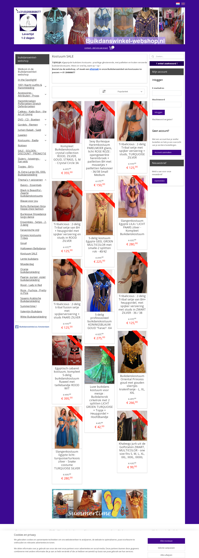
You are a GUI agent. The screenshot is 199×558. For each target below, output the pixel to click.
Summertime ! (28, 306)
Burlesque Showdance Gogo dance (33, 215)
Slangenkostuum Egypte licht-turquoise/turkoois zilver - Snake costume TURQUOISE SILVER (67, 460)
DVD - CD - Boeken (32, 119)
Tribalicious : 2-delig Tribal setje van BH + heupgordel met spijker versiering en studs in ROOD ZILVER (67, 232)
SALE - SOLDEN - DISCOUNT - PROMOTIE (32, 152)
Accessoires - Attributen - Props (32, 94)
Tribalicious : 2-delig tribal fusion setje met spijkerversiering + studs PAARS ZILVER (66, 310)
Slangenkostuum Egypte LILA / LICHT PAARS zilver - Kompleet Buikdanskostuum (132, 227)
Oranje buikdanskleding (30, 271)
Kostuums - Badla (32, 140)
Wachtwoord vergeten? (162, 119)
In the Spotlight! (27, 80)
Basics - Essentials (31, 185)
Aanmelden (160, 180)
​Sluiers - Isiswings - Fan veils (32, 160)
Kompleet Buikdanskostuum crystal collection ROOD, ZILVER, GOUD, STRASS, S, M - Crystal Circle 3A (66, 155)
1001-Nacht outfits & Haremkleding (32, 86)
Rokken (22, 145)
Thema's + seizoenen (32, 179)
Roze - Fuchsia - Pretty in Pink (33, 292)
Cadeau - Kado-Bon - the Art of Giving (32, 113)
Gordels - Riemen (32, 124)
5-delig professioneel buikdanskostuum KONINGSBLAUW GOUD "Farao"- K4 (99, 321)
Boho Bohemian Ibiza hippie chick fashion (33, 207)
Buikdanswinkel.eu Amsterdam (32, 327)
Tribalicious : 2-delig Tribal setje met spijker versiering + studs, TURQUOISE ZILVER (132, 151)
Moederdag (27, 264)
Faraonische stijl (29, 230)
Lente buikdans (29, 259)
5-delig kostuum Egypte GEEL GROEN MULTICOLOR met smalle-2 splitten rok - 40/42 (99, 244)
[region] (79, 547)
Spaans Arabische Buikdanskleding (30, 300)
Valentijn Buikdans (31, 311)
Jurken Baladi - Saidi (29, 130)
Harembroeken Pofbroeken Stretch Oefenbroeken (29, 103)
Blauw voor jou (29, 201)
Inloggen (158, 112)
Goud (23, 243)
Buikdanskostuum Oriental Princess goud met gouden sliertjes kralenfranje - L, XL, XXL (132, 384)
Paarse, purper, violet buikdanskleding (33, 278)
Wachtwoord (158, 99)
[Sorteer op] (122, 91)
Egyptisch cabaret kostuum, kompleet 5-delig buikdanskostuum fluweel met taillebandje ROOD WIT (67, 378)
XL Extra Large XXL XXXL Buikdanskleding (32, 173)
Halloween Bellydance (33, 248)
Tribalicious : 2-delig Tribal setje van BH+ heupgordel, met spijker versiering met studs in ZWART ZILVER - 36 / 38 (132, 304)
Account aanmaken (163, 152)
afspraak (94, 69)
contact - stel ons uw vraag (96, 48)
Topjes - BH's (26, 166)
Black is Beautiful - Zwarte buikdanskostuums (31, 192)
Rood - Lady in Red (31, 285)
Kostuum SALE (28, 253)
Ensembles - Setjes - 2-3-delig (33, 223)
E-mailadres (158, 88)
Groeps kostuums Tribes (30, 237)
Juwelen (32, 135)
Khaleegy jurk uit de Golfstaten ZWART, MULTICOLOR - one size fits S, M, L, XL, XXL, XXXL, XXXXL (132, 450)
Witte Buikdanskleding (33, 316)
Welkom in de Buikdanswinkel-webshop (27, 71)
